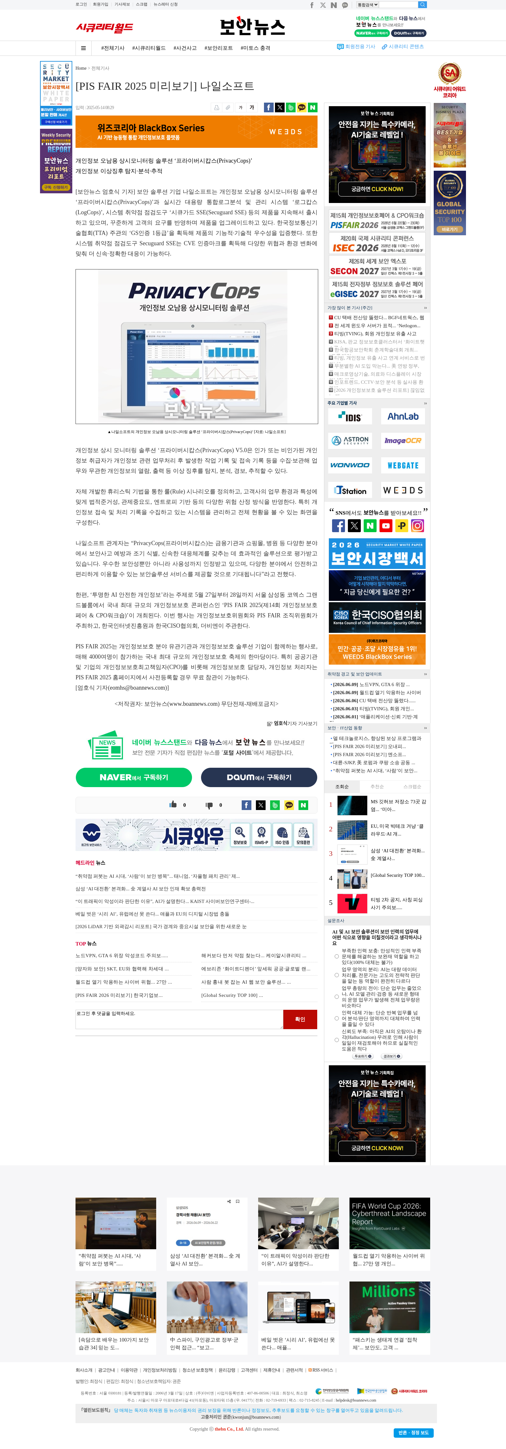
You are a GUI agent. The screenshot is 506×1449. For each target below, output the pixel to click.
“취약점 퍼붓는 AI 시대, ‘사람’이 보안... (375, 770)
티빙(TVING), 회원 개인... (373, 708)
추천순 (377, 786)
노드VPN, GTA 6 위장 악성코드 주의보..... (122, 955)
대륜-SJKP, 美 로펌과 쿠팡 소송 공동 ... (374, 762)
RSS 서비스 (322, 1370)
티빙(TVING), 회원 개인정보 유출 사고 (375, 333)
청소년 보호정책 (197, 1370)
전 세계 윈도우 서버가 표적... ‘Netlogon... (377, 325)
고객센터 (249, 1370)
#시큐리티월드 (149, 48)
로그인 (81, 4)
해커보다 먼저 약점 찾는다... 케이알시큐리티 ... (254, 955)
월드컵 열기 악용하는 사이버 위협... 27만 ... (124, 982)
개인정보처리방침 (160, 1370)
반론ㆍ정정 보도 (414, 1433)
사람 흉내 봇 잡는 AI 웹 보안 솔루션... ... (246, 982)
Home (81, 68)
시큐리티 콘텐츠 (406, 46)
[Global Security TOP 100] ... (232, 995)
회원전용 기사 (360, 46)
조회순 (342, 786)
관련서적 (294, 1370)
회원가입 (100, 4)
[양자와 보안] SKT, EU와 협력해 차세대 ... (122, 968)
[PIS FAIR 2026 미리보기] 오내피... (369, 746)
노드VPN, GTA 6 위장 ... (371, 684)
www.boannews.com (193, 704)
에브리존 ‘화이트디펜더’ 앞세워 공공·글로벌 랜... (255, 968)
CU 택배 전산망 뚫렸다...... (374, 700)
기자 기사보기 (292, 723)
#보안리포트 (219, 48)
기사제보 (122, 4)
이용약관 (129, 1370)
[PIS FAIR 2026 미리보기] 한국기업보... (119, 995)
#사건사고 (185, 48)
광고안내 (106, 1370)
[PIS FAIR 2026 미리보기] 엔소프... (369, 754)
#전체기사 (113, 48)
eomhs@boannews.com (137, 687)
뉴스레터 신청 (166, 4)
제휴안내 (271, 1370)
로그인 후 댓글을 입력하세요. (179, 1019)
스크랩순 (412, 786)
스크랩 (141, 4)
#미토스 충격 (255, 48)
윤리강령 (226, 1370)
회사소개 (84, 1370)
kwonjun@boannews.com (255, 1417)
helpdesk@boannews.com (356, 1400)
